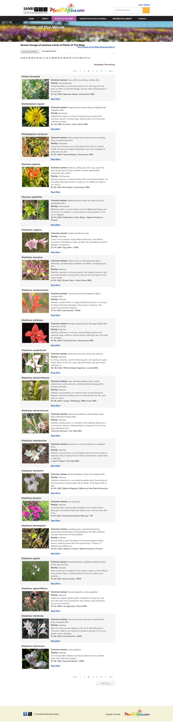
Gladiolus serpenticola (33, 355)
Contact (142, 19)
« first (74, 71)
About (45, 19)
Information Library (122, 19)
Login (140, 5)
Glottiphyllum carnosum (34, 135)
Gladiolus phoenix (30, 505)
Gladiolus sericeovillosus (34, 383)
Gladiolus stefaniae (31, 324)
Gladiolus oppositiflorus (34, 597)
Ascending (98, 64)
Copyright (109, 714)
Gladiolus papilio (30, 566)
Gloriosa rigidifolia (31, 199)
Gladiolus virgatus (31, 232)
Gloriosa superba (30, 165)
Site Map (117, 714)
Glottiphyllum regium (32, 104)
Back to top (105, 693)
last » (111, 71)
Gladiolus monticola (32, 625)
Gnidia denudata (30, 76)
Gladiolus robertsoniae (33, 446)
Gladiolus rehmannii (32, 477)
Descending (110, 64)
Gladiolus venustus (31, 260)
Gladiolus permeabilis (33, 533)
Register (147, 5)
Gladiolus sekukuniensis (34, 416)
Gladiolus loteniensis (32, 655)
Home (31, 19)
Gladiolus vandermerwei (34, 293)
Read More (54, 99)
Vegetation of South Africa (93, 19)
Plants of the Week (64, 19)
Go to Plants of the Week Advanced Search (96, 51)
